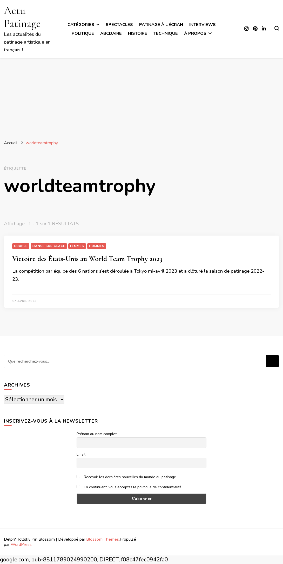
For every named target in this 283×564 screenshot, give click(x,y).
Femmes (77, 246)
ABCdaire (111, 33)
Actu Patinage (22, 17)
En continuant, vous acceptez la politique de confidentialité (129, 487)
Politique (83, 33)
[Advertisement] (141, 97)
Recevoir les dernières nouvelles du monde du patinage (126, 476)
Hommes (96, 246)
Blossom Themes (102, 539)
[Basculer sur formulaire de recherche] (276, 28)
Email (81, 454)
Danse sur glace (48, 246)
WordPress (21, 544)
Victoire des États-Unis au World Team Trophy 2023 (87, 258)
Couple (21, 246)
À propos (195, 33)
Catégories (81, 24)
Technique (165, 33)
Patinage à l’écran (161, 24)
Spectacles (119, 24)
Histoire (137, 33)
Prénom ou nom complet (97, 433)
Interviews (202, 24)
